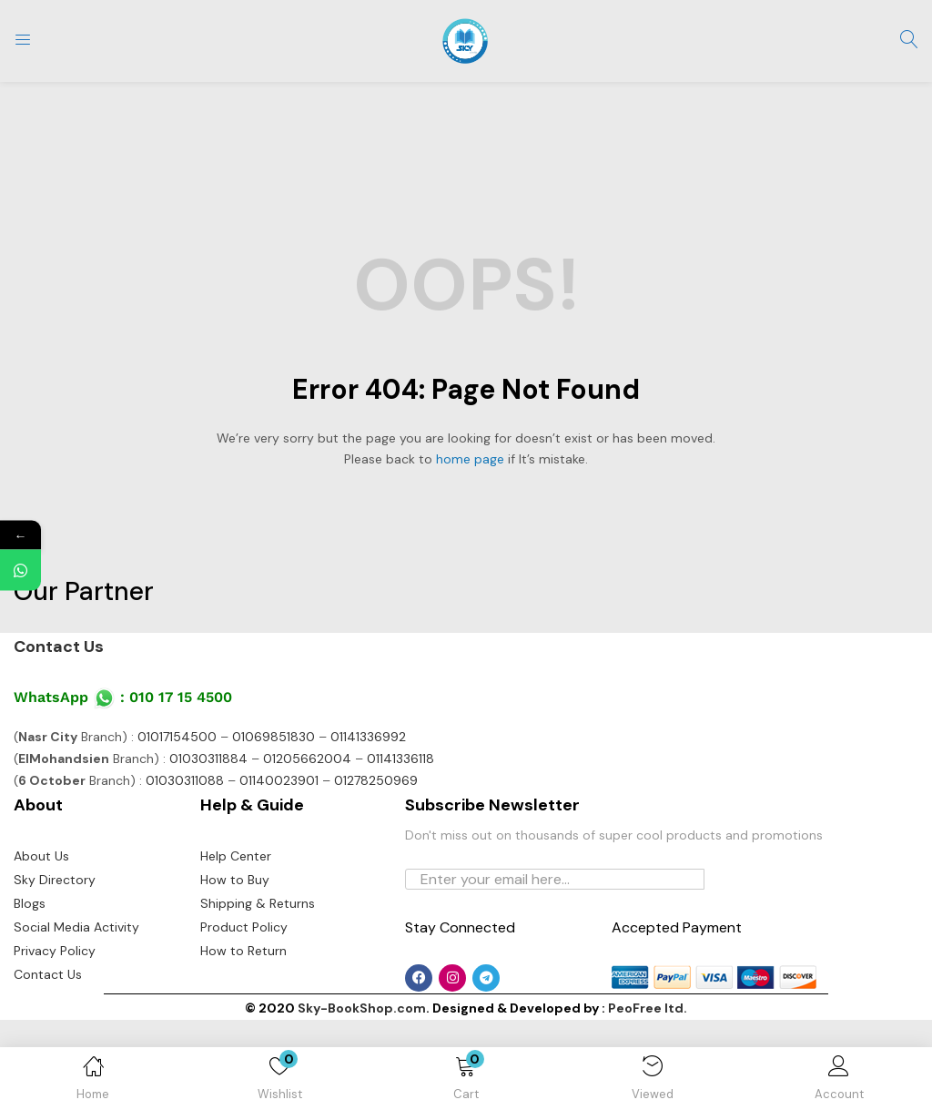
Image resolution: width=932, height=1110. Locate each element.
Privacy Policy (55, 1041)
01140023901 (279, 870)
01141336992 (368, 827)
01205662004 (307, 848)
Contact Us (59, 737)
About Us (41, 946)
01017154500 (177, 827)
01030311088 (185, 870)
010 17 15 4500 (180, 787)
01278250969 (376, 870)
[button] (466, 1081)
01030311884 (208, 848)
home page (470, 459)
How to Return (243, 1041)
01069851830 (273, 827)
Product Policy (244, 1017)
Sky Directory (55, 970)
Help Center (235, 946)
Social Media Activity (76, 1017)
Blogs (30, 993)
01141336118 (400, 848)
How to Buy (234, 970)
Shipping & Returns (257, 993)
